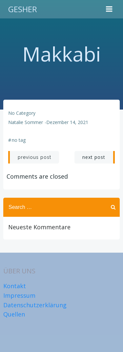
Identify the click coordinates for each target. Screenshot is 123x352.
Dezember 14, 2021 (67, 122)
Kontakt (14, 286)
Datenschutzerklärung (35, 305)
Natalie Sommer (25, 122)
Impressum (19, 295)
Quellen (14, 314)
